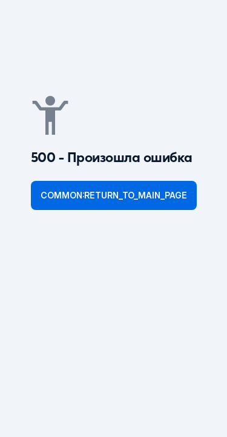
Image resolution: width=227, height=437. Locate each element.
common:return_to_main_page (114, 195)
